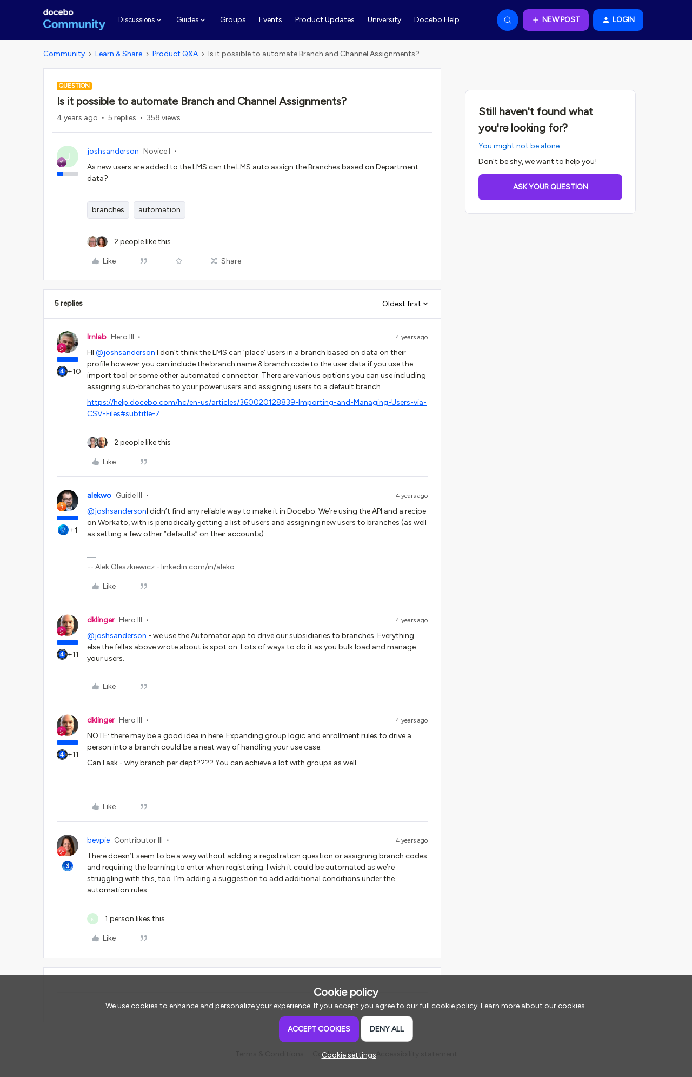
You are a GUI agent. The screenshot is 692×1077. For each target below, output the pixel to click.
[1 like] (126, 918)
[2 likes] (129, 241)
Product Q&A (175, 53)
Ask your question (550, 187)
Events (270, 19)
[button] (556, 20)
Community (64, 53)
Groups (233, 19)
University (384, 19)
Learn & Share (118, 53)
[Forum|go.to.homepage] (74, 20)
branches (108, 209)
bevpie (98, 840)
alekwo (99, 495)
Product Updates (325, 19)
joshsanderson (113, 151)
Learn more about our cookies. (534, 1005)
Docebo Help (437, 19)
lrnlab (97, 337)
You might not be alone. (519, 145)
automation (159, 209)
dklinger (101, 620)
